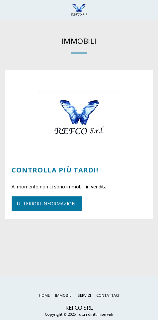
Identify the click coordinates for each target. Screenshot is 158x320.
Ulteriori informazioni (47, 203)
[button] (7, 9)
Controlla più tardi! (55, 169)
